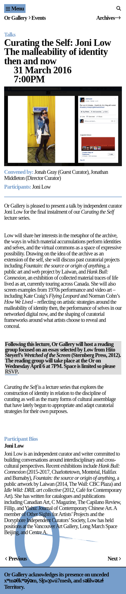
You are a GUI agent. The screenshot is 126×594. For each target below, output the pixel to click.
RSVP (11, 372)
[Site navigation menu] (15, 8)
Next (112, 559)
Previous (18, 559)
